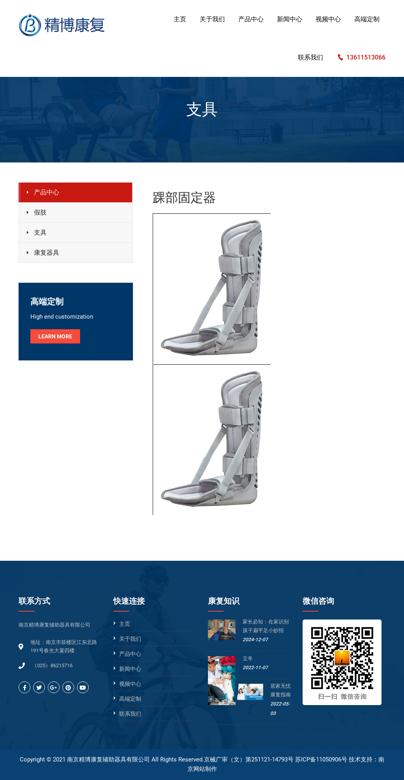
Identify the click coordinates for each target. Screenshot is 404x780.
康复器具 (46, 252)
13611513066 (365, 57)
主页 (180, 19)
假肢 (40, 212)
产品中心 (251, 19)
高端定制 (367, 19)
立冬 (248, 658)
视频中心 (328, 19)
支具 (40, 232)
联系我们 (310, 57)
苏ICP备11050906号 (321, 759)
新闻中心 (289, 19)
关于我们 (212, 19)
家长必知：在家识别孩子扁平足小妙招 (266, 626)
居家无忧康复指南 (280, 690)
